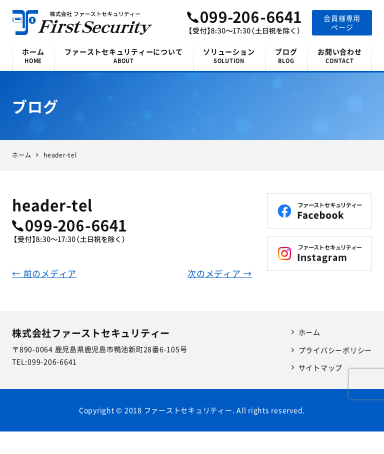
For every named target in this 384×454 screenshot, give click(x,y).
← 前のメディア (44, 273)
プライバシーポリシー (335, 350)
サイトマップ (320, 367)
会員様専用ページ (342, 22)
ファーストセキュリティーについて (124, 55)
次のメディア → (220, 273)
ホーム (33, 55)
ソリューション (229, 55)
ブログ (286, 55)
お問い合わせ (339, 55)
